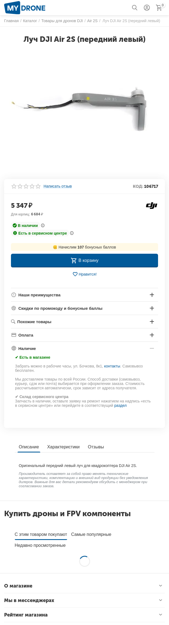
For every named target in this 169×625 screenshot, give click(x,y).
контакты (112, 366)
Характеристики (63, 447)
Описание (29, 447)
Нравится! (84, 274)
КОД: (138, 186)
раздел (120, 405)
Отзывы (96, 447)
